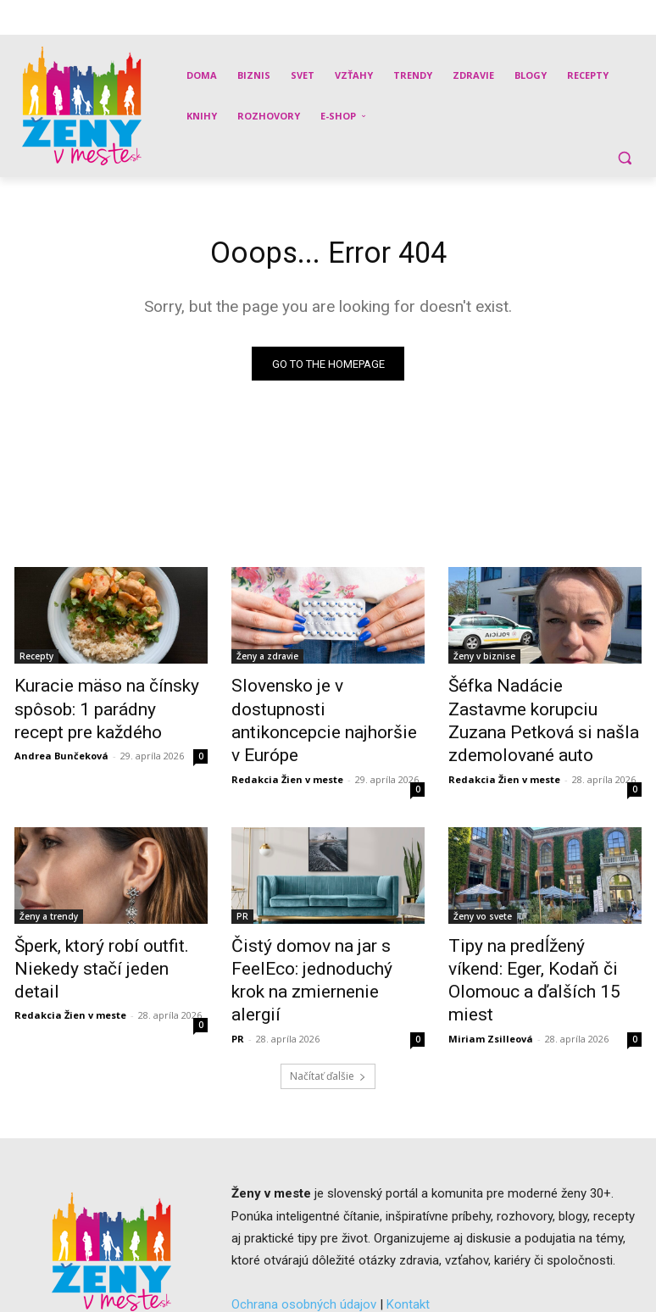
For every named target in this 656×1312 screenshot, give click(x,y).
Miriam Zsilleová (490, 970)
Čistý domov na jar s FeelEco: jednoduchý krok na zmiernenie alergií (325, 930)
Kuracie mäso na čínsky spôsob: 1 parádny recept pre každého (106, 707)
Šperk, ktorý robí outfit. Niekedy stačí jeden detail (95, 921)
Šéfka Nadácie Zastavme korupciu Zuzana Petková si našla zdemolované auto (535, 707)
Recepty (36, 660)
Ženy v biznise (484, 660)
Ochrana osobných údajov (303, 1235)
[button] (624, 157)
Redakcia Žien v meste (287, 747)
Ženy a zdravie (267, 660)
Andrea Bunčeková (61, 747)
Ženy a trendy (48, 884)
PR (242, 884)
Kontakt (408, 1235)
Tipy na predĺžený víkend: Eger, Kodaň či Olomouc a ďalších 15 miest (543, 930)
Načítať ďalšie (328, 1007)
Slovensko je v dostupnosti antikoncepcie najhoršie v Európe (317, 707)
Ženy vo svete (482, 884)
